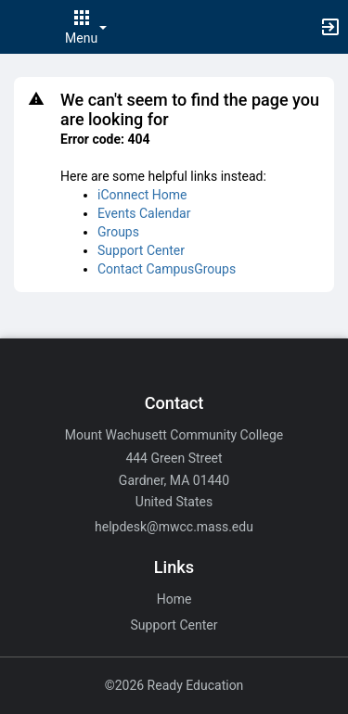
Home (174, 599)
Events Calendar (143, 213)
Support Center (141, 250)
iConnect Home (142, 194)
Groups (118, 231)
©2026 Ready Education (174, 685)
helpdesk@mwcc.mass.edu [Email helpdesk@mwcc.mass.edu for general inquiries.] (174, 526)
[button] (23, 26)
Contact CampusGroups (166, 268)
